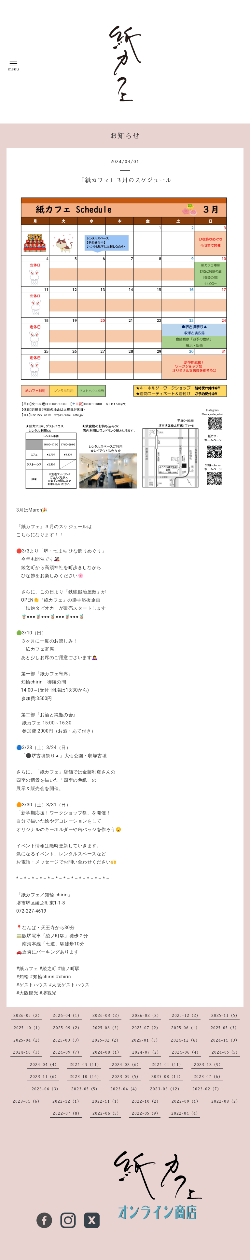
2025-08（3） (106, 1028)
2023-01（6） (27, 1101)
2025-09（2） (67, 1028)
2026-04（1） (67, 1016)
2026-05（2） (27, 1016)
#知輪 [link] (22, 976)
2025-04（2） (27, 1040)
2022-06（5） (106, 1113)
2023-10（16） (85, 1077)
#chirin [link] (63, 976)
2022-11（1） (106, 1101)
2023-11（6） (44, 1077)
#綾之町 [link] (48, 968)
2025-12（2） (186, 1016)
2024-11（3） (225, 1040)
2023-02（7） (206, 1089)
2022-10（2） (146, 1101)
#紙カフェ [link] (27, 968)
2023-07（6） (208, 1077)
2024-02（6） (126, 1065)
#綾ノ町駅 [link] (69, 968)
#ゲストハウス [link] (32, 984)
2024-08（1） (106, 1052)
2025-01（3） (146, 1040)
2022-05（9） (146, 1113)
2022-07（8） (67, 1113)
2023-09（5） (126, 1077)
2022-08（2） (225, 1101)
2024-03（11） (85, 1065)
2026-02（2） (146, 1016)
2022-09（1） (186, 1101)
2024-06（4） (186, 1052)
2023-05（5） (85, 1089)
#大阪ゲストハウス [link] (69, 984)
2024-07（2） (146, 1052)
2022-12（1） (66, 1101)
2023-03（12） (166, 1089)
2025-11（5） (225, 1016)
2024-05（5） (226, 1052)
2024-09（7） (67, 1052)
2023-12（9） (208, 1065)
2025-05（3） (225, 1028)
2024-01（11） (167, 1065)
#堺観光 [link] (48, 992)
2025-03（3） (67, 1040)
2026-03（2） (106, 1016)
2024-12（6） (185, 1040)
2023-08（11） (167, 1077)
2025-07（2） (146, 1028)
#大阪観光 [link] (27, 992)
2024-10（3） (27, 1052)
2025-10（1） (28, 1028)
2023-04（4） (124, 1089)
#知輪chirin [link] (42, 976)
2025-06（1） (185, 1028)
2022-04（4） (185, 1113)
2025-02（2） (106, 1040)
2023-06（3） (46, 1089)
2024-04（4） (44, 1065)
